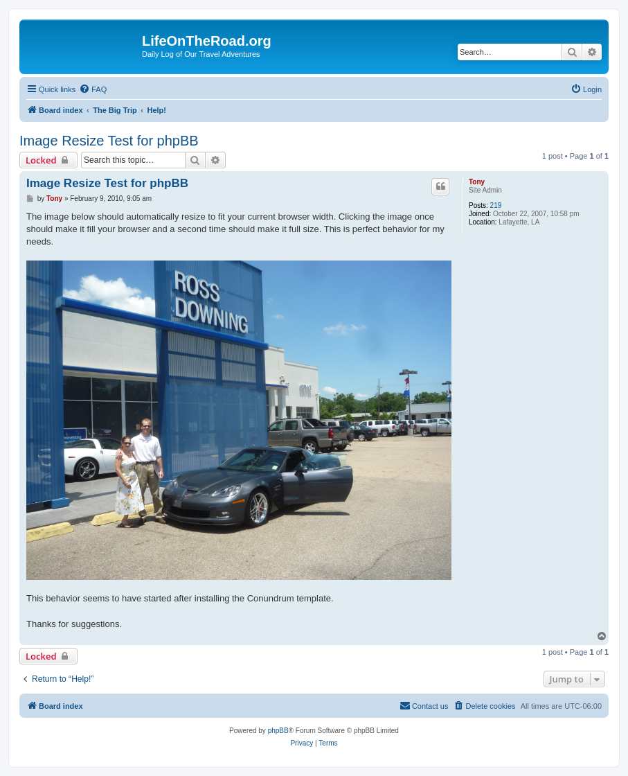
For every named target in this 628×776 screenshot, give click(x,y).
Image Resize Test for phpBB (109, 140)
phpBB (278, 730)
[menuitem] (93, 89)
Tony (477, 182)
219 (496, 205)
